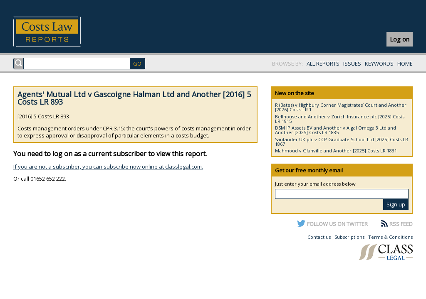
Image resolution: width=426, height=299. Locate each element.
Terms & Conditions (390, 237)
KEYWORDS (379, 63)
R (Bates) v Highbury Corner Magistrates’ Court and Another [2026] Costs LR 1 (340, 107)
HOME (405, 63)
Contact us (319, 237)
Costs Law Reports (56, 32)
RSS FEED (401, 224)
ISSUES (352, 63)
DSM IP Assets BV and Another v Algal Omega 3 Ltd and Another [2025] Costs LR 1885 (335, 130)
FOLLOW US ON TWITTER (337, 224)
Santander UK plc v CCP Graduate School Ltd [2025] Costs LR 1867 (341, 141)
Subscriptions (349, 237)
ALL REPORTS (323, 63)
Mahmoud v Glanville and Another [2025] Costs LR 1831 (336, 150)
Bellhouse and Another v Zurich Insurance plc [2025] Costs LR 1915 (339, 118)
